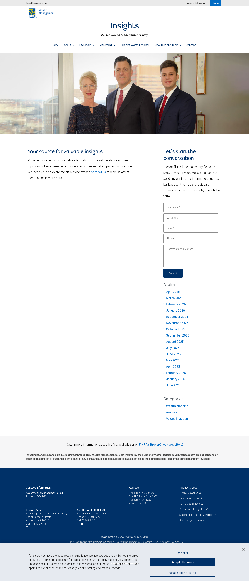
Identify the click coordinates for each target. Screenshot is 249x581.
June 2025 (173, 354)
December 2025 (177, 317)
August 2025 (175, 342)
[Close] (243, 549)
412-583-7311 (89, 520)
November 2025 (177, 323)
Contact (191, 44)
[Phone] (190, 238)
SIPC (177, 541)
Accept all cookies (183, 562)
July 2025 (172, 348)
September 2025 (177, 335)
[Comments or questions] (190, 256)
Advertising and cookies (192, 520)
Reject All (182, 553)
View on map (136, 503)
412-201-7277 (92, 516)
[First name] (190, 207)
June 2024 (173, 385)
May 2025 (172, 360)
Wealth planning (177, 406)
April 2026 (173, 292)
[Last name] (190, 217)
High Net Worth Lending (134, 44)
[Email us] (27, 499)
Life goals (86, 44)
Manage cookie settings (182, 573)
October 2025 (175, 329)
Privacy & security (188, 492)
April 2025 (173, 367)
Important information (196, 3)
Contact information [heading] (38, 487)
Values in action (177, 419)
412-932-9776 (38, 523)
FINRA (166, 541)
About (69, 44)
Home (55, 44)
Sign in (215, 3)
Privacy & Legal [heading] (188, 487)
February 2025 (176, 373)
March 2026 (174, 298)
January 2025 (175, 379)
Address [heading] (134, 487)
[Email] (190, 228)
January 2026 (175, 310)
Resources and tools (168, 44)
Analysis (172, 412)
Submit (173, 273)
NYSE (155, 541)
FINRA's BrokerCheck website (159, 445)
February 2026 (176, 304)
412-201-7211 (41, 520)
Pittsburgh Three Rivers (141, 493)
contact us (98, 172)
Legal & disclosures (189, 498)
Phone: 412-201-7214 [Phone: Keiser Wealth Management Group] (37, 496)
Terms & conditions (189, 503)
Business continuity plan (192, 509)
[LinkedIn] (82, 523)
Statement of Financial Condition (196, 514)
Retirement (107, 44)
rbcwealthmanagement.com (36, 3)
